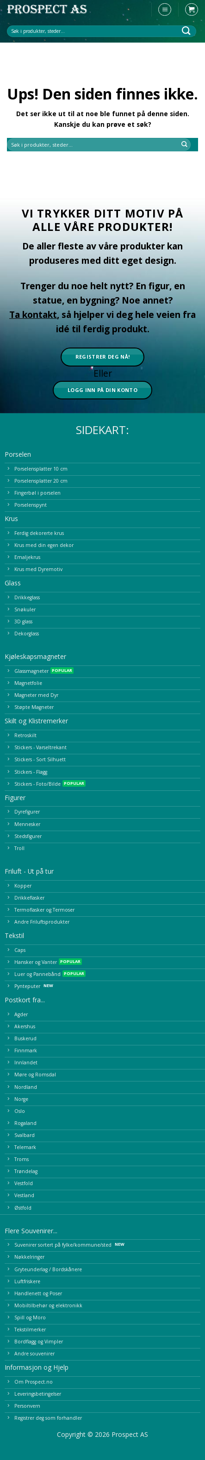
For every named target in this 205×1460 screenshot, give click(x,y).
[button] (164, 9)
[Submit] (186, 30)
